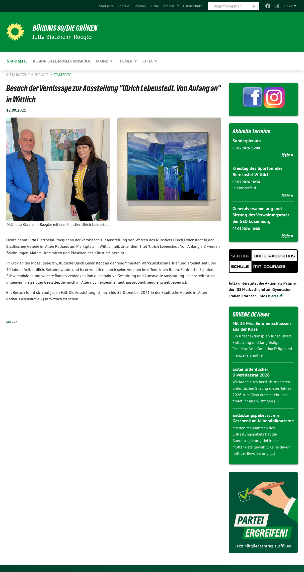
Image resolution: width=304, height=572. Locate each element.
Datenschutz (192, 6)
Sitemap (140, 6)
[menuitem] (106, 6)
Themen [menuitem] (125, 61)
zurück (11, 321)
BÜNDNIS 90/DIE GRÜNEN (67, 27)
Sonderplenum (246, 140)
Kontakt (124, 6)
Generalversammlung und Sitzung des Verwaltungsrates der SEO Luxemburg (261, 214)
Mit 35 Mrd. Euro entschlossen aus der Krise (261, 325)
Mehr (286, 155)
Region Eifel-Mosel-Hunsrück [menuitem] (62, 61)
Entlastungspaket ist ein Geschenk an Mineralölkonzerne (263, 417)
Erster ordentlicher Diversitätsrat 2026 (251, 371)
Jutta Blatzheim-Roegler (28, 74)
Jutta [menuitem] (147, 61)
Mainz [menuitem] (102, 61)
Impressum (171, 6)
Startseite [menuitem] (17, 61)
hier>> (273, 295)
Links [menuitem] (288, 6)
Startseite (106, 6)
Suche (154, 6)
